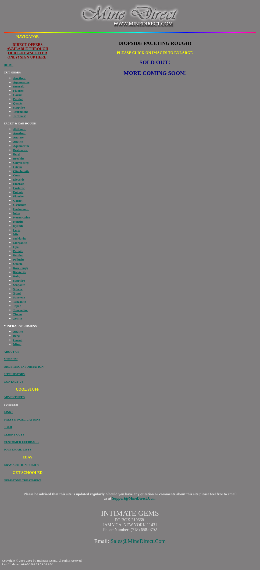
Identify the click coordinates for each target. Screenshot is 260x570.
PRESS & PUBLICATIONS (22, 419)
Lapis (16, 230)
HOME (8, 65)
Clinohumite (21, 171)
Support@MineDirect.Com (134, 498)
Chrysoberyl (21, 162)
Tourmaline (20, 111)
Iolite (16, 213)
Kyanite (18, 226)
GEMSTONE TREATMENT (22, 480)
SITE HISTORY (14, 374)
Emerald (18, 86)
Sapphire (19, 107)
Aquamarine (21, 82)
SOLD (8, 427)
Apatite (18, 141)
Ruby (16, 276)
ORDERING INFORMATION (24, 366)
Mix (15, 234)
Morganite (20, 242)
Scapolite (19, 285)
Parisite (18, 251)
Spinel (17, 293)
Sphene (17, 289)
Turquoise (19, 116)
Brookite (18, 158)
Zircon (17, 314)
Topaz (17, 306)
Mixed (17, 344)
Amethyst (19, 78)
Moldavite (19, 238)
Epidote (18, 192)
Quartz (17, 103)
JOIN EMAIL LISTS (17, 449)
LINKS (8, 412)
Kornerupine (21, 217)
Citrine (17, 167)
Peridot (18, 99)
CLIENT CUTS (14, 434)
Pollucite (18, 259)
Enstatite (19, 188)
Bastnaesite (20, 150)
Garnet (17, 95)
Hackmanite (21, 209)
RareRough (20, 268)
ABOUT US (11, 351)
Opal (16, 247)
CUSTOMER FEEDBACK (21, 442)
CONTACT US (13, 381)
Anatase (18, 137)
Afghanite (19, 129)
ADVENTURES (14, 397)
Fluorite (18, 90)
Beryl (16, 154)
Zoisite (17, 318)
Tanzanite (19, 301)
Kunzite (18, 221)
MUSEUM (11, 359)
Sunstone (19, 297)
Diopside (18, 179)
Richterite (19, 272)
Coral (17, 175)
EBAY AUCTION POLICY (21, 465)
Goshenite (19, 205)
